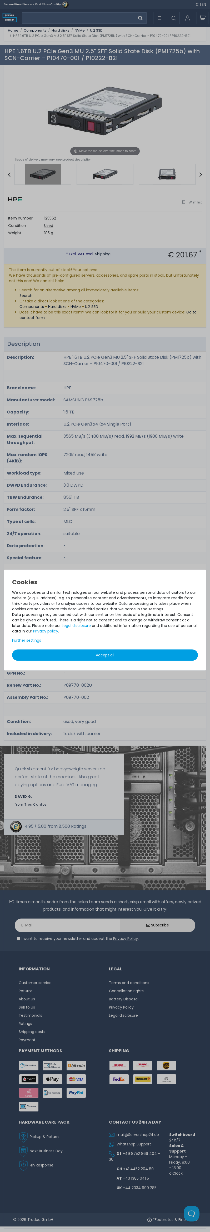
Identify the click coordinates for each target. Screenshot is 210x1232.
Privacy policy (45, 631)
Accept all (105, 654)
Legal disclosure (76, 625)
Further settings (26, 640)
